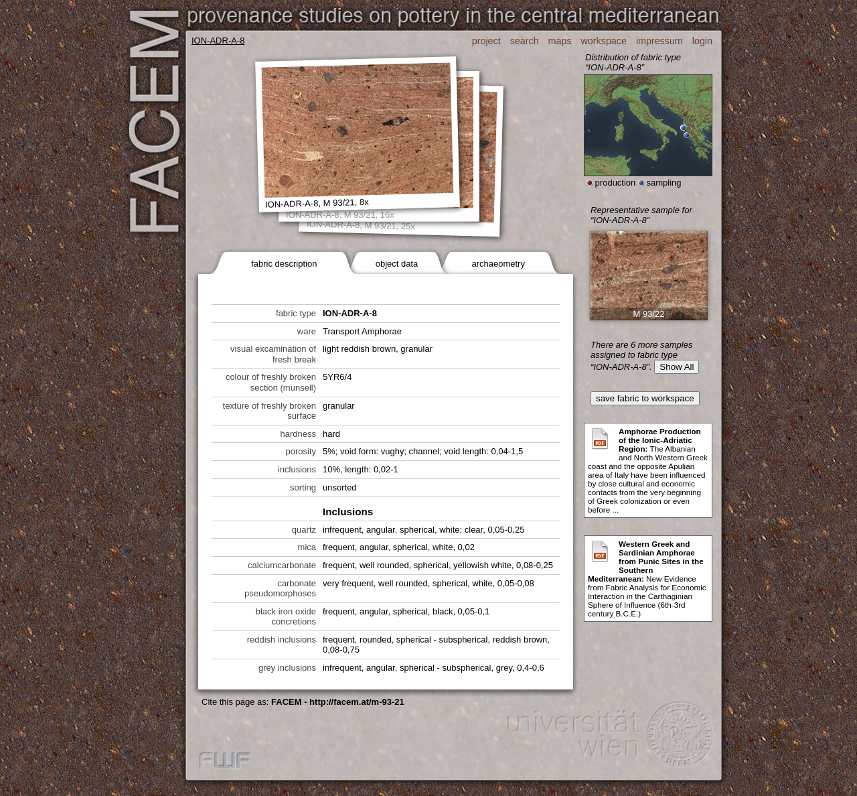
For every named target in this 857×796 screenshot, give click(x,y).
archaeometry (497, 264)
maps (560, 41)
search (524, 41)
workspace (604, 41)
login (702, 41)
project (486, 41)
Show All (676, 367)
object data (397, 264)
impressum (659, 41)
